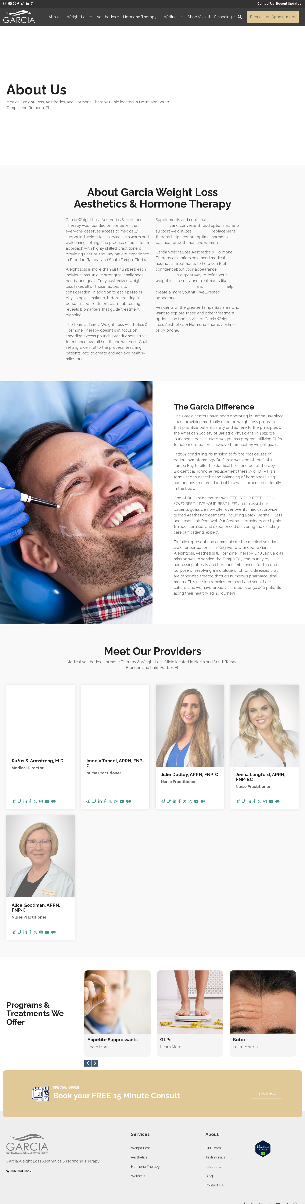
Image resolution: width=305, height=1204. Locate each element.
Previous (87, 1022)
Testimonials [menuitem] (215, 1116)
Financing (224, 17)
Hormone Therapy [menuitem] (145, 1126)
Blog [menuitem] (209, 1135)
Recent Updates (288, 3)
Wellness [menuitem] (138, 1135)
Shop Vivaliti (199, 17)
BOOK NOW (268, 1052)
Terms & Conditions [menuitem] (70, 1164)
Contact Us (265, 3)
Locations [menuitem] (213, 1126)
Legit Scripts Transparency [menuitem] (36, 1164)
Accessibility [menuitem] (94, 1164)
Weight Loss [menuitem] (141, 1107)
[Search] (240, 17)
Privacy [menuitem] (11, 1164)
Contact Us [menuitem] (214, 1144)
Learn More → (100, 1005)
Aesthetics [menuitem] (139, 1116)
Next (95, 1022)
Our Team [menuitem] (213, 1107)
